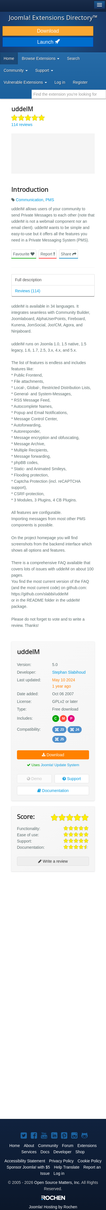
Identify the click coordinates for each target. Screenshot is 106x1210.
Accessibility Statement (25, 1161)
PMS (50, 200)
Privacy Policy (61, 1161)
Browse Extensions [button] (40, 58)
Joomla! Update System (60, 765)
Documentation (53, 790)
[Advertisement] (53, 930)
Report (47, 254)
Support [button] (44, 70)
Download (48, 31)
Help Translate (66, 1167)
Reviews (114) (27, 291)
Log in (60, 82)
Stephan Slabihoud (69, 672)
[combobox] (69, 94)
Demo (34, 778)
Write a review (53, 861)
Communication (29, 200)
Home (9, 58)
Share (68, 254)
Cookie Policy (90, 1161)
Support (71, 778)
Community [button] (16, 70)
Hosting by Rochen (53, 1207)
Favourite (23, 254)
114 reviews (22, 124)
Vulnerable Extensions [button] (25, 82)
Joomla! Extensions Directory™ (53, 17)
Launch (48, 42)
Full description (28, 280)
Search (73, 58)
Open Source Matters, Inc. (57, 1182)
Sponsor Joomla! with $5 (28, 1167)
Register (80, 82)
